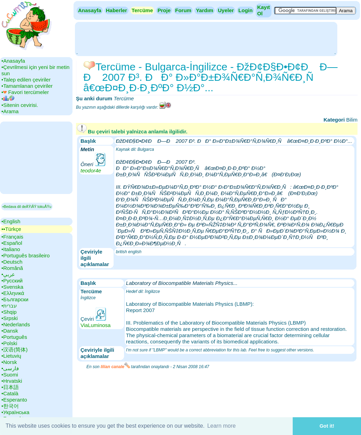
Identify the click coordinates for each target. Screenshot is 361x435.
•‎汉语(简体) (14, 349)
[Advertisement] (206, 38)
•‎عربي (8, 274)
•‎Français (12, 237)
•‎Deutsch (11, 262)
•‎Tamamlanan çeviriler (27, 86)
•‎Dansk (9, 331)
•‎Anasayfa (13, 61)
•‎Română (12, 268)
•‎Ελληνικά (12, 293)
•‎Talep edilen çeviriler (26, 80)
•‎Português (14, 337)
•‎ (7, 99)
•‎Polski (9, 343)
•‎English (10, 221)
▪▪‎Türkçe (11, 229)
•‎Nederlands (15, 324)
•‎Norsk (9, 362)
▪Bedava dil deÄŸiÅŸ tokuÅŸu (26, 206)
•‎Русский (12, 280)
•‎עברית (9, 306)
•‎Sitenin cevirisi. (19, 105)
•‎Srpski (9, 318)
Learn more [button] (221, 426)
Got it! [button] (327, 426)
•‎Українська (15, 412)
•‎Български (15, 299)
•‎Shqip (9, 312)
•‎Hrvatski (11, 381)
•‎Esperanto (14, 400)
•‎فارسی (10, 368)
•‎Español (11, 243)
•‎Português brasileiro (25, 255)
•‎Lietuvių (11, 356)
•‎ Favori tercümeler (25, 92)
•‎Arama (9, 111)
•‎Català (9, 393)
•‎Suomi (9, 375)
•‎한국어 (10, 406)
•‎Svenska (12, 287)
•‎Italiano (10, 249)
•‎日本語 (10, 387)
